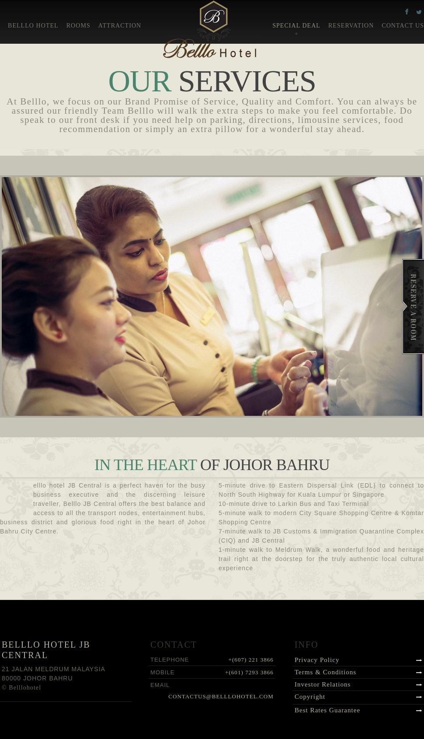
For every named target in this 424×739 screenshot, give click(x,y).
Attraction (119, 25)
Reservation (351, 25)
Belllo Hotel (33, 25)
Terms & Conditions (325, 672)
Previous (193, 407)
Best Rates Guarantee (327, 710)
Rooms (78, 25)
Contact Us (403, 25)
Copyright (310, 696)
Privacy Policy (317, 659)
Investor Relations (323, 684)
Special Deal (296, 25)
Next (230, 407)
